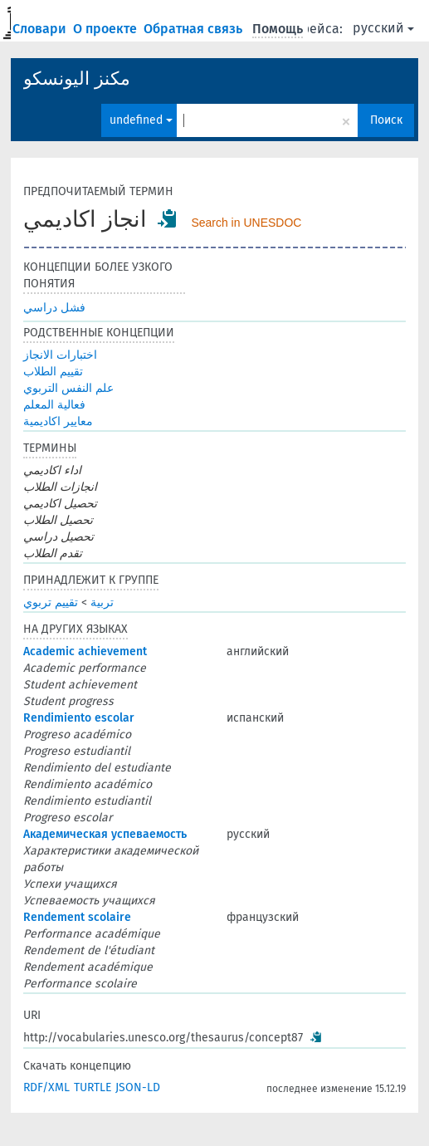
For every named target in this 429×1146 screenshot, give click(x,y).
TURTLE (92, 1087)
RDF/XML (46, 1087)
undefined (141, 120)
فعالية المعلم (54, 405)
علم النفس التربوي (68, 388)
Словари (41, 29)
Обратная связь (195, 29)
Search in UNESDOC (246, 222)
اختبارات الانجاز (60, 355)
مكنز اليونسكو (76, 78)
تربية (102, 602)
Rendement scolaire (77, 917)
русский (383, 28)
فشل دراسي (54, 308)
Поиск (386, 120)
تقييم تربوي (50, 602)
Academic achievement (85, 651)
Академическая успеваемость (105, 834)
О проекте (106, 29)
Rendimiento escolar (78, 718)
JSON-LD (137, 1087)
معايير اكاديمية (58, 421)
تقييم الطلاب (53, 372)
